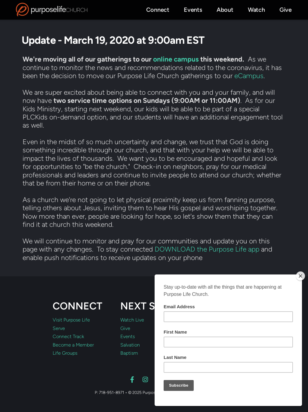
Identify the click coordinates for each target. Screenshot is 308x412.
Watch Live (132, 320)
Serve (59, 328)
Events (127, 336)
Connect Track (68, 336)
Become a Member (73, 345)
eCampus (248, 75)
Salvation (130, 345)
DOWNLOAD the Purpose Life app (207, 249)
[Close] (300, 275)
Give (125, 328)
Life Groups (65, 353)
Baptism (129, 353)
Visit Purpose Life (71, 320)
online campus (176, 59)
